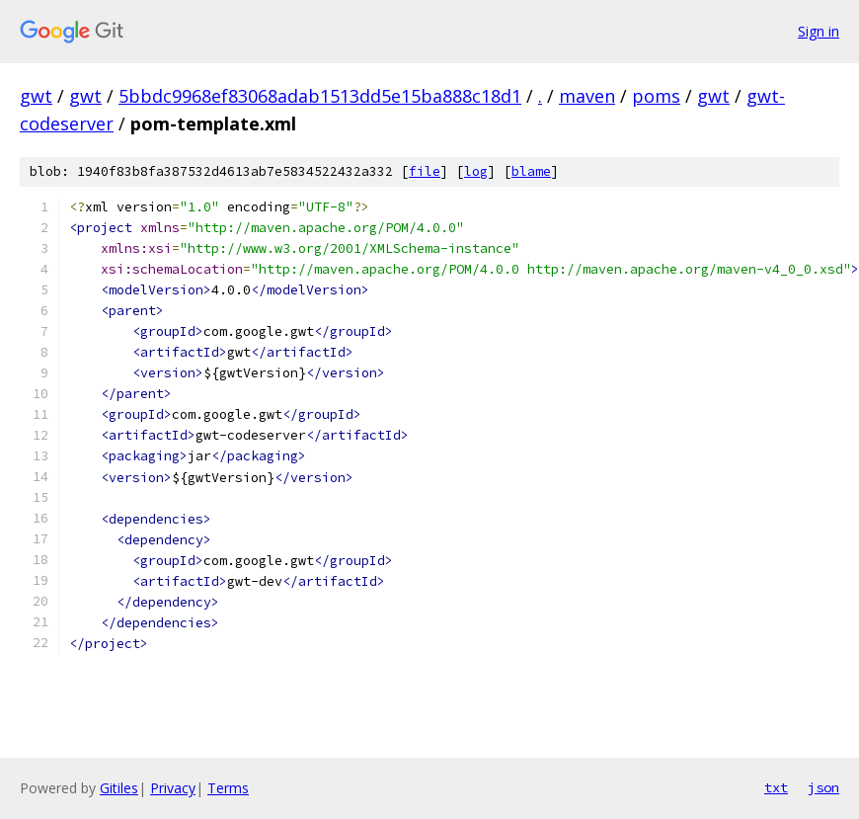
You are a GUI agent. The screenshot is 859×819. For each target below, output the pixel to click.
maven (587, 96)
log (476, 171)
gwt (36, 96)
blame (531, 171)
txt (776, 787)
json (823, 787)
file (424, 171)
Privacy (172, 787)
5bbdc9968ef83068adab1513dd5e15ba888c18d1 (319, 96)
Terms (228, 787)
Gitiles (119, 787)
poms (656, 96)
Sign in (818, 31)
